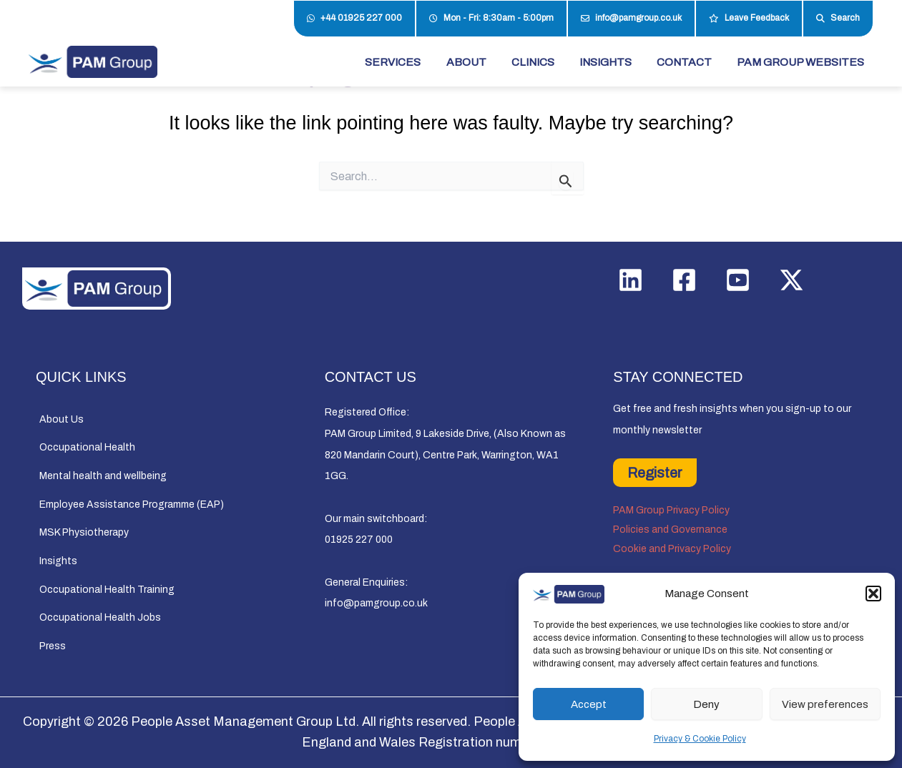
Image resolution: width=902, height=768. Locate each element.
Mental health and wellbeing (103, 476)
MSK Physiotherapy (84, 533)
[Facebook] (684, 279)
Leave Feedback (749, 18)
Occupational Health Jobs (100, 618)
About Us (61, 419)
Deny (706, 704)
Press (52, 646)
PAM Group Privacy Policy (671, 510)
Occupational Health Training (107, 589)
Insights (58, 561)
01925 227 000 (359, 539)
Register (654, 473)
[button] (873, 593)
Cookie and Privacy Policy (672, 548)
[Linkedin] (630, 279)
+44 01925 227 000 (354, 18)
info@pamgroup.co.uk (631, 18)
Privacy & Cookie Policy (700, 739)
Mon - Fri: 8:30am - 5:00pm (491, 18)
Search (838, 18)
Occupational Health (87, 447)
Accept (589, 704)
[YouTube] (737, 279)
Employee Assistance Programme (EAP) (131, 504)
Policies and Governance (670, 529)
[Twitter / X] (791, 279)
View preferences (825, 704)
